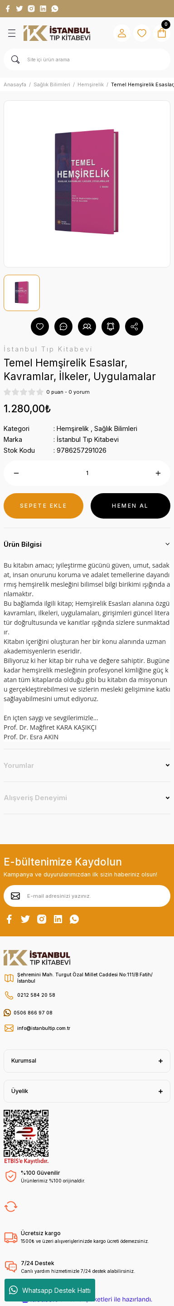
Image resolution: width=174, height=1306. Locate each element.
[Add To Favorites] (40, 326)
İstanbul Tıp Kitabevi (88, 439)
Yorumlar (19, 765)
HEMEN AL (130, 505)
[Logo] (57, 33)
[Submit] (15, 896)
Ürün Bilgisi (23, 544)
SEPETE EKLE (43, 505)
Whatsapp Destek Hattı (50, 1290)
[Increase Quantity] (157, 473)
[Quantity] (87, 473)
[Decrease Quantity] (16, 473)
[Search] (87, 59)
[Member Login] (121, 33)
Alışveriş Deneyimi (35, 797)
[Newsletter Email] (87, 896)
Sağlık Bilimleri (115, 428)
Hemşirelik (73, 428)
